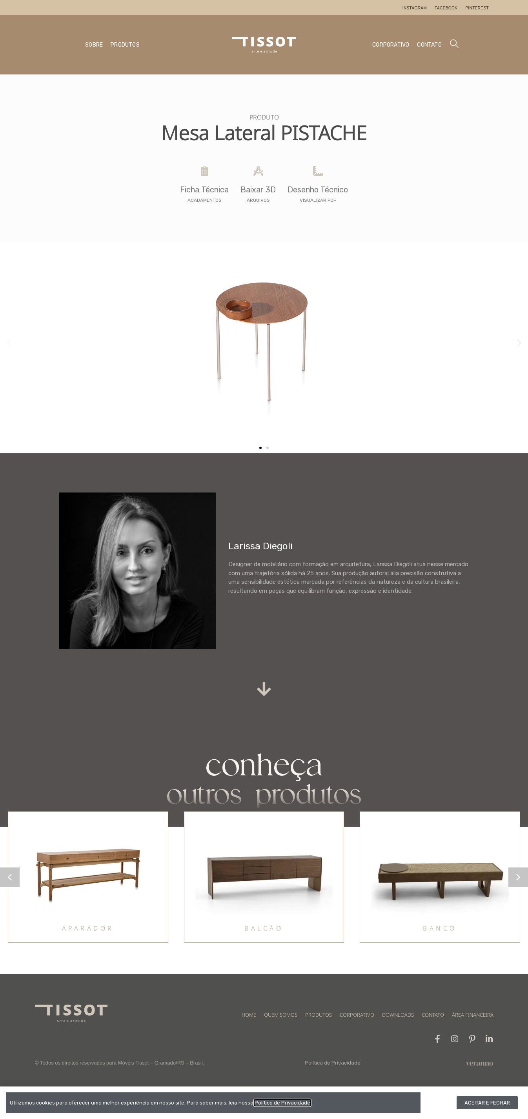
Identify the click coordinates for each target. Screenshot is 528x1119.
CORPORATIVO (390, 45)
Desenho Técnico (318, 189)
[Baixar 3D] (258, 171)
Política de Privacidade (332, 1063)
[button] (9, 343)
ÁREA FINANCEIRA (472, 1014)
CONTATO (429, 45)
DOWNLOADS (398, 1014)
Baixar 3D (258, 189)
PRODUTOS (125, 45)
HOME (249, 1014)
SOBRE (94, 45)
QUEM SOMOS (280, 1014)
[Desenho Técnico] (318, 171)
